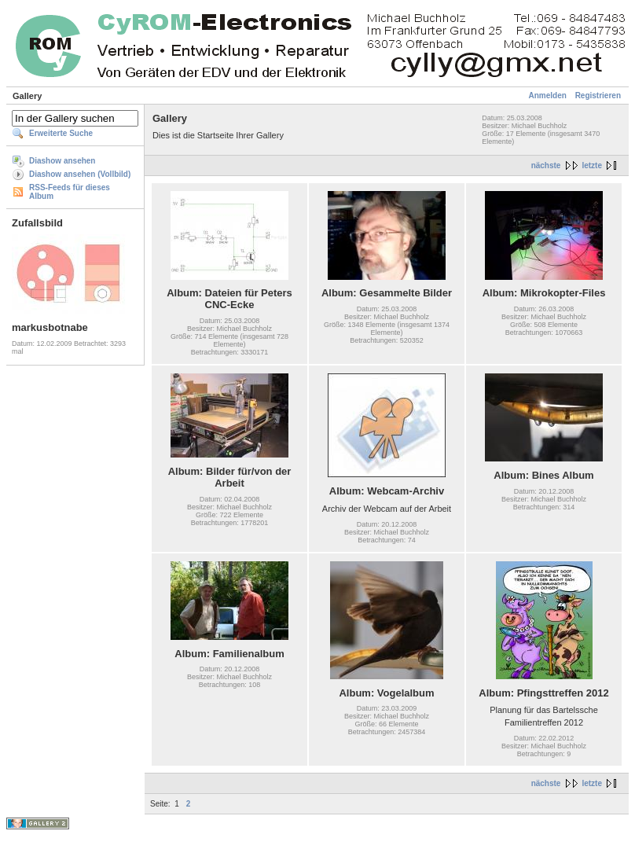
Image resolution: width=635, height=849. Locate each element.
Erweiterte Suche (61, 133)
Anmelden (548, 95)
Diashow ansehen (62, 160)
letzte (592, 165)
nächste (546, 165)
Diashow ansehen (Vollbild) (79, 174)
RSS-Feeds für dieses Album (69, 191)
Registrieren (598, 95)
